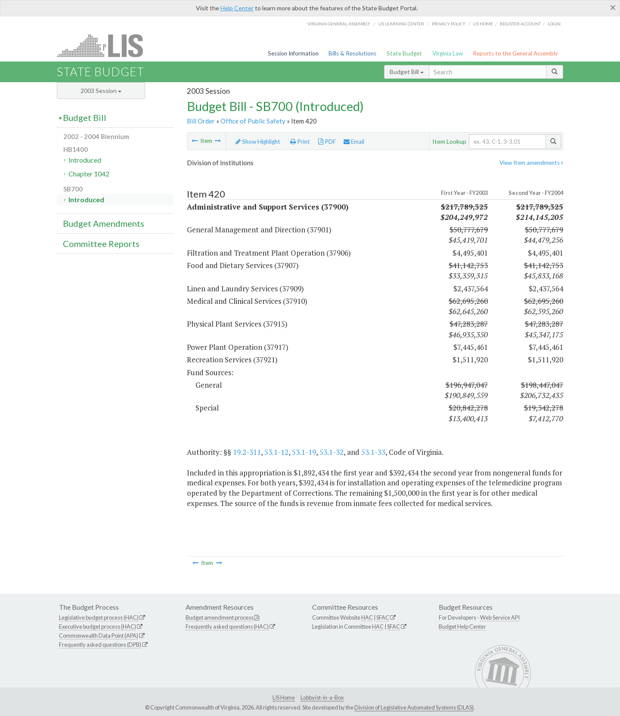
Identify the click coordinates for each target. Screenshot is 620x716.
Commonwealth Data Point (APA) (98, 635)
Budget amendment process (220, 617)
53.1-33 (373, 452)
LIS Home (284, 697)
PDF (327, 141)
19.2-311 (247, 452)
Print (300, 141)
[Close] (613, 7)
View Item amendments (531, 162)
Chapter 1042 (88, 174)
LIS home (483, 23)
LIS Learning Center (401, 23)
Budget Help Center (462, 626)
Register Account (520, 23)
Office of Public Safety (252, 121)
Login (554, 23)
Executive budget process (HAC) (97, 626)
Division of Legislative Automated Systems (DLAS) (414, 707)
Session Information (293, 53)
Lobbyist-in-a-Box (322, 697)
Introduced (84, 160)
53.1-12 (276, 452)
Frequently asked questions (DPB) (100, 644)
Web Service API (500, 617)
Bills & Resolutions (352, 53)
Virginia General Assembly (338, 23)
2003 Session (101, 90)
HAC (367, 617)
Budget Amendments (103, 223)
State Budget (404, 53)
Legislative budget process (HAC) (99, 617)
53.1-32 (331, 452)
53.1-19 (304, 452)
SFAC (382, 617)
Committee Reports (101, 243)
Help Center (237, 8)
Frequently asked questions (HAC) (227, 626)
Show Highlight (258, 141)
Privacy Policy (448, 23)
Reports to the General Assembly (515, 53)
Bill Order (201, 121)
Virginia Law (447, 53)
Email (354, 141)
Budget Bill (407, 71)
